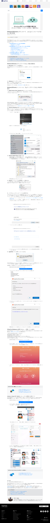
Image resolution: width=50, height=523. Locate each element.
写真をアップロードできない (15, 331)
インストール (25, 339)
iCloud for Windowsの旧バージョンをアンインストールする (19, 48)
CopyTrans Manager (29, 511)
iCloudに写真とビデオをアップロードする (25, 391)
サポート (3, 516)
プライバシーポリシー (30, 518)
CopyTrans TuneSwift (16, 518)
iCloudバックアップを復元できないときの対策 (16, 59)
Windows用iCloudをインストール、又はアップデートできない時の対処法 (20, 46)
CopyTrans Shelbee (15, 517)
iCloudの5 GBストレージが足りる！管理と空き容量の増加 (18, 491)
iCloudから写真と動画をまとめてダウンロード (25, 389)
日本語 (45, 517)
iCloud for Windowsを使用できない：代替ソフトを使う (17, 52)
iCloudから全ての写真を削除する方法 (24, 390)
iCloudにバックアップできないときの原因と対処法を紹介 (18, 60)
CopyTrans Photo (15, 516)
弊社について (29, 516)
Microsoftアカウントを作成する (15, 44)
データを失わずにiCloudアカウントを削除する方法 (17, 492)
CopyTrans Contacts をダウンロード (25, 402)
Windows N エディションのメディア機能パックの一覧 (25, 105)
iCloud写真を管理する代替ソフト (15, 53)
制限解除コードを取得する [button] (44, 506)
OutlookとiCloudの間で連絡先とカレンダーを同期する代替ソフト (20, 54)
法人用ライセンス (4, 518)
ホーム (2, 511)
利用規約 (28, 517)
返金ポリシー (29, 519)
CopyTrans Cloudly (15, 519)
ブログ (2, 517)
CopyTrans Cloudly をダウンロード (26, 341)
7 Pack (14, 511)
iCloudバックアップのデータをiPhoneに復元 (16, 493)
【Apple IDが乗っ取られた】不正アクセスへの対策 (17, 494)
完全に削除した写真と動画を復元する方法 (25, 392)
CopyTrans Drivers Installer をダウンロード (26, 268)
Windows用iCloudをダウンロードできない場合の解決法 (17, 43)
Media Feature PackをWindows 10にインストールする (18, 47)
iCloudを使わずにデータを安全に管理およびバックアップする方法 (19, 58)
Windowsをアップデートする (15, 45)
